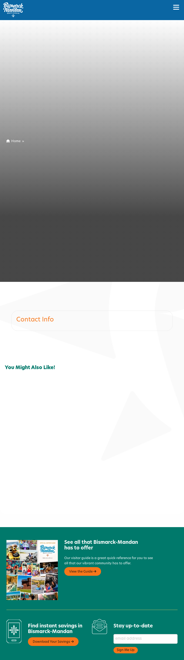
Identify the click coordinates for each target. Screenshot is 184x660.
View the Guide (82, 567)
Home (13, 141)
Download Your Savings (53, 637)
